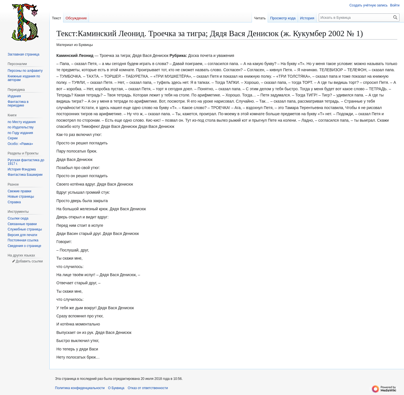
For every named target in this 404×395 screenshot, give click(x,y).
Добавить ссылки (29, 261)
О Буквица (116, 388)
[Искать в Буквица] (359, 17)
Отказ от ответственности (148, 388)
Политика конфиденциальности (80, 388)
